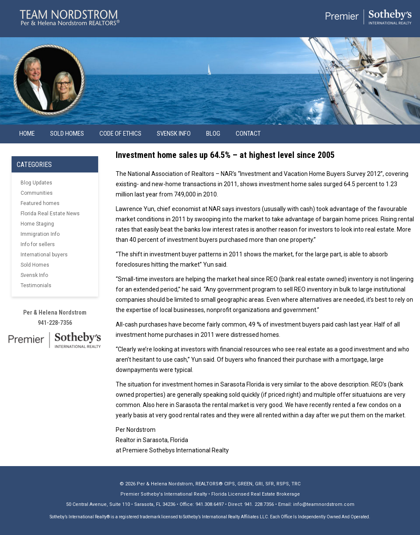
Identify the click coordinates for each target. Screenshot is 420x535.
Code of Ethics (120, 133)
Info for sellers (38, 244)
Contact (248, 133)
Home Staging (37, 224)
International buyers (44, 255)
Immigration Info (40, 234)
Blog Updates (36, 183)
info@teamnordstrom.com (323, 504)
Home (27, 133)
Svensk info (174, 133)
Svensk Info (34, 275)
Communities (37, 193)
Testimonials (36, 285)
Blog (213, 133)
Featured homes (40, 203)
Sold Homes (67, 133)
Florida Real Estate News (50, 214)
